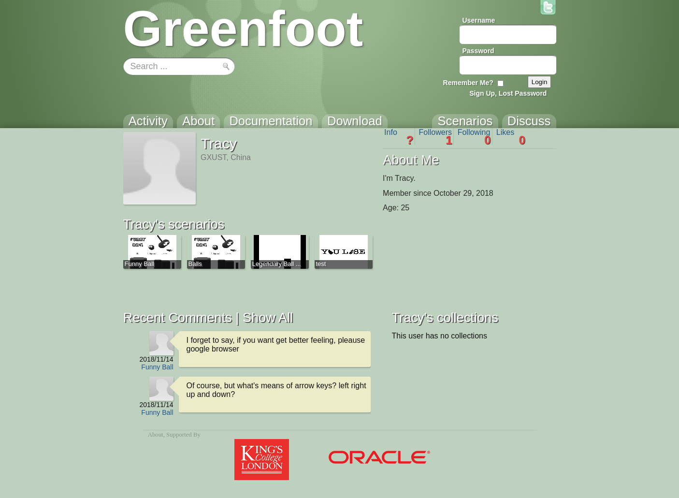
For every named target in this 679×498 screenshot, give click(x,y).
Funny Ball (157, 367)
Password (478, 51)
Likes (510, 137)
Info (398, 137)
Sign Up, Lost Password (508, 93)
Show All (268, 317)
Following (474, 137)
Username (478, 20)
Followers (435, 137)
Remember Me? (468, 83)
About (155, 434)
